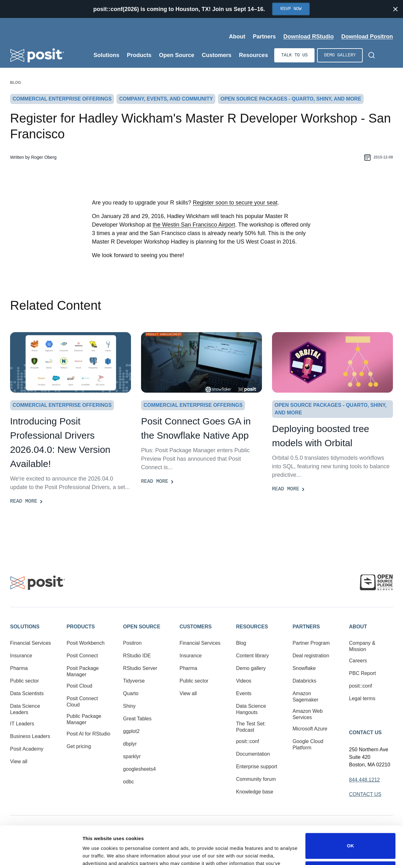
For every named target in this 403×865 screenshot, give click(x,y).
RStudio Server (140, 668)
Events (244, 693)
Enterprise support (256, 766)
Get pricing (78, 746)
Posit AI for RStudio (88, 733)
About (358, 626)
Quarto (131, 693)
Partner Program (311, 643)
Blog (15, 82)
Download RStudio (308, 36)
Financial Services (30, 643)
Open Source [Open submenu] (176, 55)
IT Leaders (22, 723)
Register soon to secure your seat (235, 202)
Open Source (141, 626)
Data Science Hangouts (251, 709)
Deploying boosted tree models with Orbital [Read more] (320, 436)
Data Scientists (27, 693)
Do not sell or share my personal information (350, 838)
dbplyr (130, 744)
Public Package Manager (83, 719)
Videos (244, 680)
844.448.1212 (364, 779)
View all (18, 761)
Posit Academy (26, 749)
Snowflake (304, 668)
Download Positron (367, 36)
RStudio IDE (137, 655)
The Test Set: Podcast (251, 727)
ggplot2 (131, 731)
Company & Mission (362, 646)
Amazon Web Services (307, 714)
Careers (358, 660)
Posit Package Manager (82, 671)
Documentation (253, 754)
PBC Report (362, 673)
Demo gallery (340, 55)
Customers (195, 626)
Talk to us (294, 55)
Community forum (256, 779)
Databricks (304, 680)
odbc (128, 781)
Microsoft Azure (309, 728)
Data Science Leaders (25, 709)
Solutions (24, 626)
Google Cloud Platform (307, 744)
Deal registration (310, 655)
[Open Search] (371, 55)
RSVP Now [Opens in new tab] (290, 9)
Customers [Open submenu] (216, 55)
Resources (252, 626)
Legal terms (362, 698)
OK (350, 810)
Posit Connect (82, 655)
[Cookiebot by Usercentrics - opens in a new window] (40, 852)
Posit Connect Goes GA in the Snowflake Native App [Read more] (196, 428)
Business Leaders (30, 736)
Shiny (129, 706)
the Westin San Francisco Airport (194, 225)
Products (80, 626)
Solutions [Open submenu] (106, 55)
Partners (306, 626)
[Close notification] (395, 9)
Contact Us (365, 732)
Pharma (19, 668)
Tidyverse (134, 680)
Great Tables (137, 718)
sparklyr (132, 756)
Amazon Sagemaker (305, 696)
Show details (97, 852)
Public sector (24, 680)
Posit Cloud (79, 686)
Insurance (21, 655)
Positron (132, 643)
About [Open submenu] (237, 36)
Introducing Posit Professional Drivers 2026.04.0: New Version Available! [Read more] (60, 442)
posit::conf (247, 741)
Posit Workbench (85, 643)
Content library (252, 655)
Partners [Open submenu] (264, 36)
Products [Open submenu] (139, 55)
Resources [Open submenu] (253, 55)
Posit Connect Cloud (82, 701)
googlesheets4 (139, 769)
